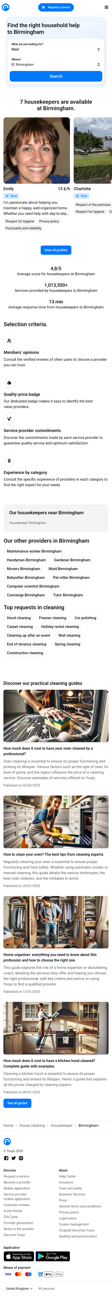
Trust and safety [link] (70, 1188)
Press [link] (63, 1200)
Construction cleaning (25, 653)
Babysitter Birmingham (26, 577)
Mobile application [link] (17, 1188)
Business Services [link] (72, 1194)
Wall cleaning (69, 635)
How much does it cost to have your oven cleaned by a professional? (48, 751)
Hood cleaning (19, 618)
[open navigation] (106, 7)
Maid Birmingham (63, 569)
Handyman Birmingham (26, 560)
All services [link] (46, 1288)
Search (56, 76)
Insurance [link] (66, 1182)
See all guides (17, 1103)
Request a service (56, 7)
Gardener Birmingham (72, 560)
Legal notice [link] (68, 1218)
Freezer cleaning (52, 618)
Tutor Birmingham (68, 595)
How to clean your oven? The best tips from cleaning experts (53, 854)
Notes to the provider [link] (19, 1229)
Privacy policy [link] (69, 1212)
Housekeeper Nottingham (27, 523)
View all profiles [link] (56, 250)
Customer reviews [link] (17, 1205)
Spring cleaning (67, 644)
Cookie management (74, 1224)
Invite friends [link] (13, 1211)
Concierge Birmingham (26, 595)
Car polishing (85, 618)
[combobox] (56, 47)
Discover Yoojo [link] (14, 1235)
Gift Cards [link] (11, 1217)
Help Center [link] (67, 1176)
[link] (5, 7)
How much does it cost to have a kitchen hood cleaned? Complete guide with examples (49, 1063)
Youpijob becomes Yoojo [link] (77, 1230)
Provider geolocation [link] (18, 1223)
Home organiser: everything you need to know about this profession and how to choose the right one (50, 957)
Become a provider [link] (17, 1182)
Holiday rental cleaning (60, 626)
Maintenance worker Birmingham (34, 551)
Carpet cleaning (20, 626)
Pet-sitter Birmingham (71, 577)
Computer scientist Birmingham (33, 586)
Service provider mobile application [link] (17, 1196)
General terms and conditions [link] (80, 1206)
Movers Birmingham (23, 569)
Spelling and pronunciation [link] (78, 1236)
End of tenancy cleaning (26, 644)
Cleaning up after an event (28, 635)
